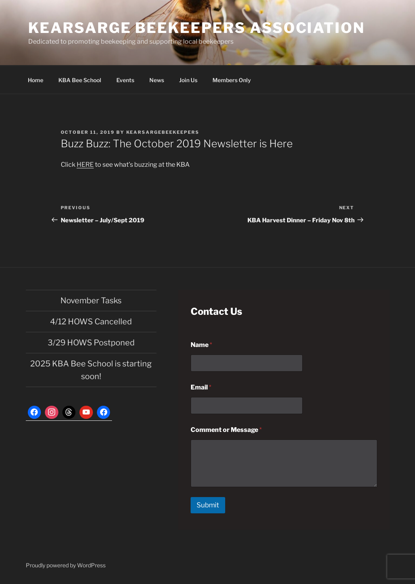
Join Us (188, 80)
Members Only (231, 80)
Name (201, 345)
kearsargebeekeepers (163, 132)
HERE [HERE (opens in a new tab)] (85, 164)
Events (125, 80)
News (156, 80)
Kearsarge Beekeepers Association (196, 28)
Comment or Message (226, 430)
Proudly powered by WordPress (66, 565)
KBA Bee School (79, 80)
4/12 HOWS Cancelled (91, 321)
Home (35, 80)
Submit (208, 505)
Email (201, 387)
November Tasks (91, 300)
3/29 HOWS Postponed (91, 342)
